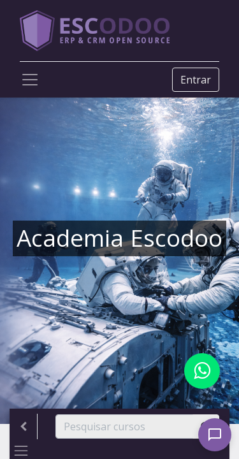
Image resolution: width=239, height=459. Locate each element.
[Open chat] (214, 434)
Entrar (195, 80)
